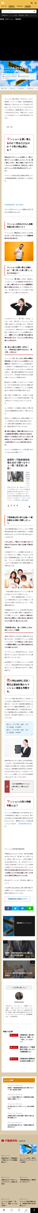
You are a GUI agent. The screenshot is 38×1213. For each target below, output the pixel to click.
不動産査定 (21, 15)
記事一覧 (4, 6)
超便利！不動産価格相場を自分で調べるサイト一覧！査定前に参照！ (21, 1089)
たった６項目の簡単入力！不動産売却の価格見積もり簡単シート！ (21, 1098)
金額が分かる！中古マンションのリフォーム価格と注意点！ (9, 1182)
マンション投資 (13, 15)
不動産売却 (11, 6)
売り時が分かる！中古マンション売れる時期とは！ (21, 1107)
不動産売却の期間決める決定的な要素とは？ (27, 1060)
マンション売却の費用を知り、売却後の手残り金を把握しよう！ (28, 1203)
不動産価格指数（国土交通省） (14, 204)
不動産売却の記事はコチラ (17, 899)
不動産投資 (20, 6)
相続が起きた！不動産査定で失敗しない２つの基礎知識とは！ (27, 1049)
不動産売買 (28, 6)
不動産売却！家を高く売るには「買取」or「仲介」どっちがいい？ (27, 1038)
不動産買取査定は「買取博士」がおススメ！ (28, 1181)
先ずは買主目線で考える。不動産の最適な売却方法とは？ (21, 1126)
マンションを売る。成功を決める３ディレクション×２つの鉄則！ (28, 1160)
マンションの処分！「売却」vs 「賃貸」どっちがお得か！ (9, 1203)
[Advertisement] (19, 41)
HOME (5, 88)
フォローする (24, 925)
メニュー (19, 1210)
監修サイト (26, 1210)
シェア (11, 1210)
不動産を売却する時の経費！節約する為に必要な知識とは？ (21, 1117)
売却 (27, 76)
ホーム (4, 1210)
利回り (27, 15)
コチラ (21, 452)
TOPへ (34, 1210)
